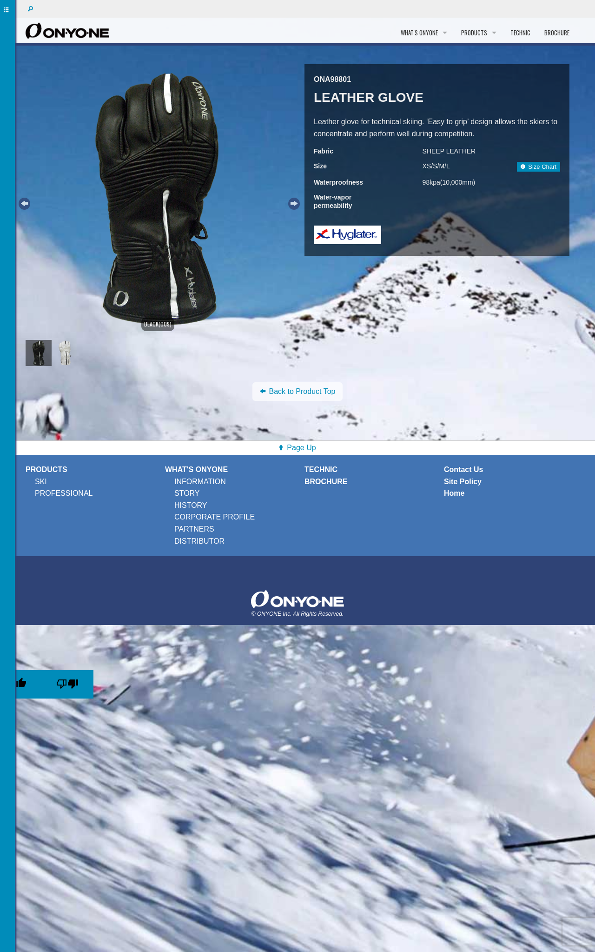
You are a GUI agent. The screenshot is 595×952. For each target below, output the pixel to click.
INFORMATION (200, 482)
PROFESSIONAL (64, 493)
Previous (23, 202)
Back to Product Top (298, 391)
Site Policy (463, 482)
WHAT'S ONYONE (419, 32)
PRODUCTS (474, 32)
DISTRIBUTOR (199, 541)
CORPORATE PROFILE (214, 517)
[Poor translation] (67, 684)
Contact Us (463, 469)
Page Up (301, 448)
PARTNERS (194, 529)
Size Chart (538, 166)
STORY (187, 493)
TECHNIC (520, 32)
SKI (41, 482)
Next (293, 202)
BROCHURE (556, 32)
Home (454, 493)
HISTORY (190, 505)
